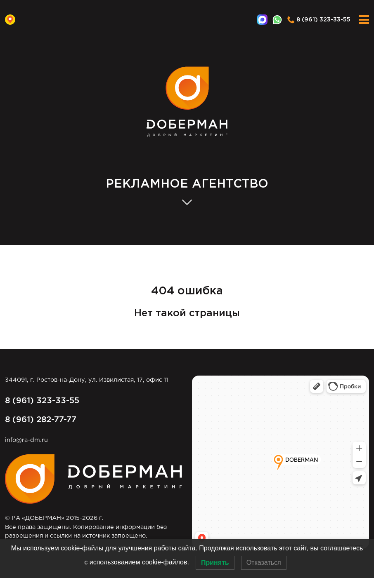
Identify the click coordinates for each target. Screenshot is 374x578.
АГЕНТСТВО (187, 184)
